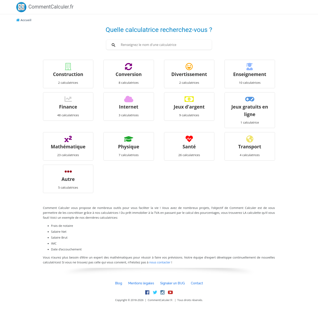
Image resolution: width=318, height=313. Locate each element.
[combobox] (159, 45)
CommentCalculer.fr (45, 7)
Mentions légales (141, 283)
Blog (118, 283)
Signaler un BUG (172, 283)
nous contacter (160, 262)
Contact (197, 283)
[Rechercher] (113, 44)
